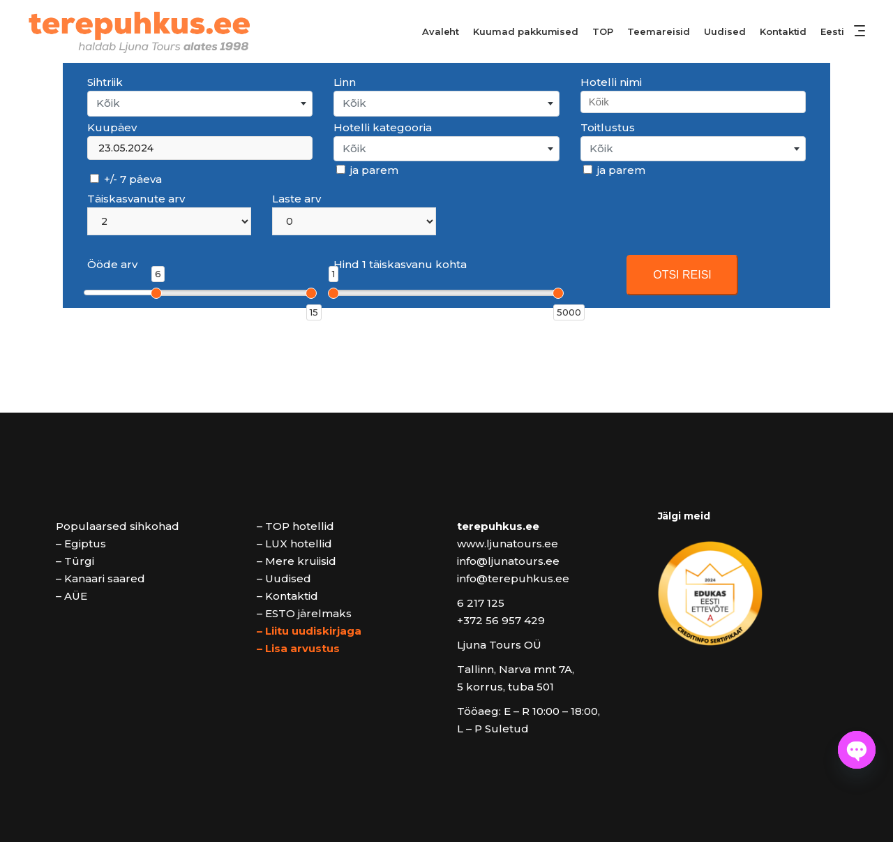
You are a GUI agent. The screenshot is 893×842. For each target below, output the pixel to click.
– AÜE (71, 596)
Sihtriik (105, 82)
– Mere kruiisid (296, 561)
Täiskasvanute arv (136, 198)
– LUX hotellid (294, 543)
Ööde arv (112, 264)
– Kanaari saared (100, 578)
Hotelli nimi (611, 82)
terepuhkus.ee (498, 526)
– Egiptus (81, 543)
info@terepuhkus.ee (513, 578)
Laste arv (296, 198)
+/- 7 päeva (126, 179)
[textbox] (200, 103)
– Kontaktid (287, 596)
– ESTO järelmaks (304, 613)
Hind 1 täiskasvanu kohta (400, 264)
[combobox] (200, 104)
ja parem (367, 170)
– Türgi (75, 561)
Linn (344, 82)
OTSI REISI (682, 275)
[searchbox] (692, 102)
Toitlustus (607, 127)
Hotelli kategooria (382, 127)
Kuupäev (112, 127)
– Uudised (284, 578)
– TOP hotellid (295, 526)
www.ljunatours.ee (507, 543)
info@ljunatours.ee (508, 561)
